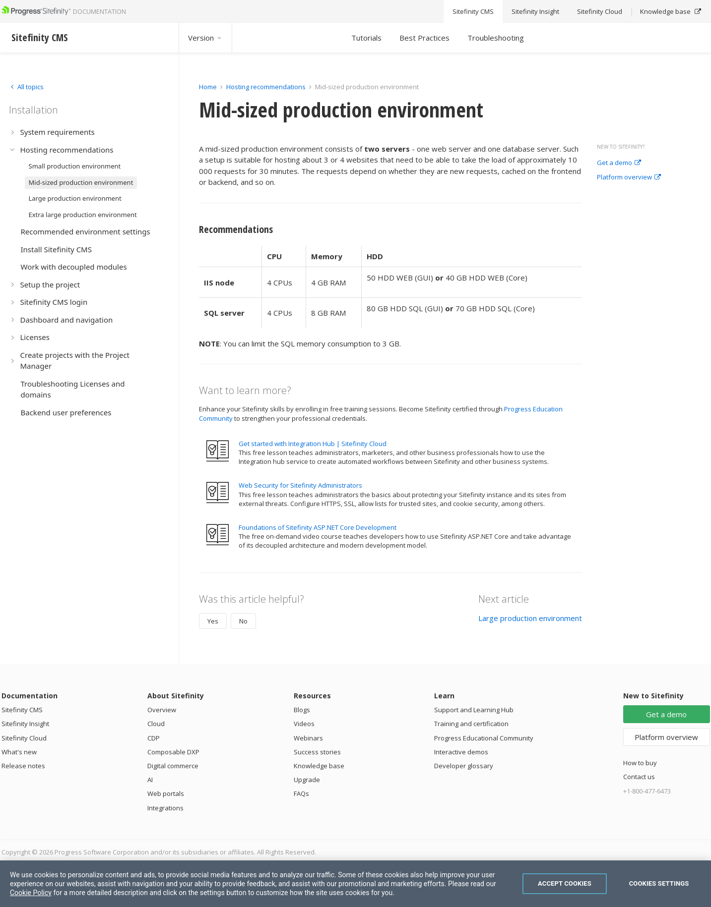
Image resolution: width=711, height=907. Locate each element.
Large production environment (530, 618)
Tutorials (366, 38)
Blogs (302, 709)
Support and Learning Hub (474, 709)
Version (205, 38)
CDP (153, 738)
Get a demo (619, 163)
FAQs (301, 793)
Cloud (156, 723)
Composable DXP (173, 751)
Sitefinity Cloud (24, 738)
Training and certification (471, 723)
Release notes (23, 765)
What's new (19, 751)
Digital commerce (172, 765)
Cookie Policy (31, 893)
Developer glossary (463, 765)
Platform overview (629, 177)
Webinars (308, 738)
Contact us (639, 776)
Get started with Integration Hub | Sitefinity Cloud (313, 443)
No (243, 621)
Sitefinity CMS (22, 709)
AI (150, 779)
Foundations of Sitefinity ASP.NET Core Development (317, 527)
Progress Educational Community (483, 738)
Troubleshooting (495, 38)
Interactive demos (461, 751)
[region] (355, 883)
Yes (212, 621)
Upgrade (307, 779)
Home (208, 86)
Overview (161, 709)
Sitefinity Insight (25, 723)
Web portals (165, 793)
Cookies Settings (659, 883)
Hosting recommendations (266, 86)
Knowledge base (319, 765)
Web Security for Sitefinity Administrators (300, 485)
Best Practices (424, 38)
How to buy (640, 762)
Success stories (317, 751)
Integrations (165, 807)
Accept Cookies (564, 883)
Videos (304, 723)
